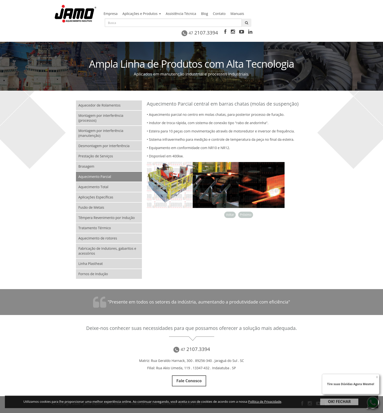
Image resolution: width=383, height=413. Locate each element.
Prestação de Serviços (95, 156)
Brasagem (86, 166)
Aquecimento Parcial (94, 176)
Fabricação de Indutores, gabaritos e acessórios (107, 251)
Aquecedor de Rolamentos (99, 105)
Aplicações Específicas (95, 197)
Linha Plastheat (90, 263)
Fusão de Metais (91, 207)
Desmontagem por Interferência (104, 145)
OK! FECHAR (339, 401)
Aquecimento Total (93, 187)
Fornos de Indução (93, 274)
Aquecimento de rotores (97, 238)
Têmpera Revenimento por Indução (106, 217)
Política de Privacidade (264, 401)
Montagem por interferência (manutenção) (100, 133)
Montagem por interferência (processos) (100, 118)
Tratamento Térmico (94, 228)
